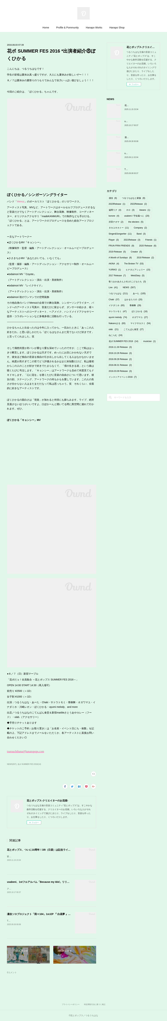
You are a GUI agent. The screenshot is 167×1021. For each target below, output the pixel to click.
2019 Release (117, 251)
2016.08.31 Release (120, 365)
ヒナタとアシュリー (138, 269)
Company (140, 228)
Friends (151, 240)
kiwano (144, 210)
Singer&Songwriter (120, 234)
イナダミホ (117, 305)
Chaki (114, 299)
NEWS (129, 287)
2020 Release (147, 245)
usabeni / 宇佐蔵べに (136, 216)
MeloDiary (137, 275)
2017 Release (117, 275)
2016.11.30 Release (120, 347)
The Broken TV (134, 263)
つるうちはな (118, 293)
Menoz (20, 201)
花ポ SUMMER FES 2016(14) (29, 764)
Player (114, 240)
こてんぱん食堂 (133, 329)
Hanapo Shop (117, 27)
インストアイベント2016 (123, 377)
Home (45, 27)
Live (113, 287)
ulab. (113, 329)
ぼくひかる (139, 311)
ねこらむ (115, 335)
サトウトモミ (118, 311)
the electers (135, 222)
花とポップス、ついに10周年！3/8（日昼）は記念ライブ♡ (40, 849)
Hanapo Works (94, 27)
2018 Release (145, 257)
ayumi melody (118, 317)
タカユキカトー (119, 228)
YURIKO (115, 269)
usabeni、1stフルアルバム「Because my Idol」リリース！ (40, 881)
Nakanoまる (117, 323)
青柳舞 (135, 305)
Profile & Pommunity (67, 27)
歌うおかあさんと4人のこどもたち (127, 281)
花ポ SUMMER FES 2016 (123, 341)
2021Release (132, 240)
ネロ (130, 210)
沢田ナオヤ (116, 222)
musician (149, 341)
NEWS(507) (11, 764)
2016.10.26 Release (120, 353)
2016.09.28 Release (120, 359)
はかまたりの (133, 299)
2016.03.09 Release (120, 371)
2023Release (117, 204)
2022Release (138, 204)
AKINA (114, 263)
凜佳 (113, 198)
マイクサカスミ (140, 323)
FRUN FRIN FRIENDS (121, 245)
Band (141, 234)
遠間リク (115, 210)
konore (114, 216)
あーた (139, 293)
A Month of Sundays (120, 257)
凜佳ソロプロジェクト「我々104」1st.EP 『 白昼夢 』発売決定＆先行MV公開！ (52, 914)
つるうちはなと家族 (133, 198)
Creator (136, 251)
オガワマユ (140, 317)
